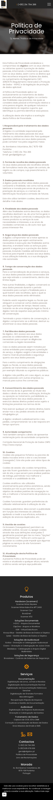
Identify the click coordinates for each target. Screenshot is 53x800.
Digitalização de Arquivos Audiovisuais (26, 710)
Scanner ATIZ (26, 616)
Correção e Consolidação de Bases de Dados (26, 723)
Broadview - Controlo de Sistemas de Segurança (26, 658)
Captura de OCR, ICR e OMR (26, 719)
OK (4, 794)
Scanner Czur (26, 610)
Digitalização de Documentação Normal (26, 685)
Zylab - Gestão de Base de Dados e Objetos (26, 636)
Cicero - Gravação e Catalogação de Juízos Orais (26, 645)
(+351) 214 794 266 (26, 4)
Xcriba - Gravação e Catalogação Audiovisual (26, 642)
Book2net (26, 613)
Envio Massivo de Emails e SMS (26, 726)
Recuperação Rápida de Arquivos (26, 700)
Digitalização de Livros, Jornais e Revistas (26, 681)
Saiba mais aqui (41, 791)
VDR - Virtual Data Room (27, 629)
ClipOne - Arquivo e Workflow (26, 626)
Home (16, 38)
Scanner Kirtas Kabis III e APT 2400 (26, 607)
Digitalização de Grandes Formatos (26, 693)
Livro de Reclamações (26, 757)
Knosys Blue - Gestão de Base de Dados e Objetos (26, 633)
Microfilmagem (26, 697)
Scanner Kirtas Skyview (26, 604)
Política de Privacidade (26, 754)
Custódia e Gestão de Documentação (26, 703)
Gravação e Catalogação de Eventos (26, 713)
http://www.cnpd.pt (12, 444)
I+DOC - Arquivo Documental (26, 623)
